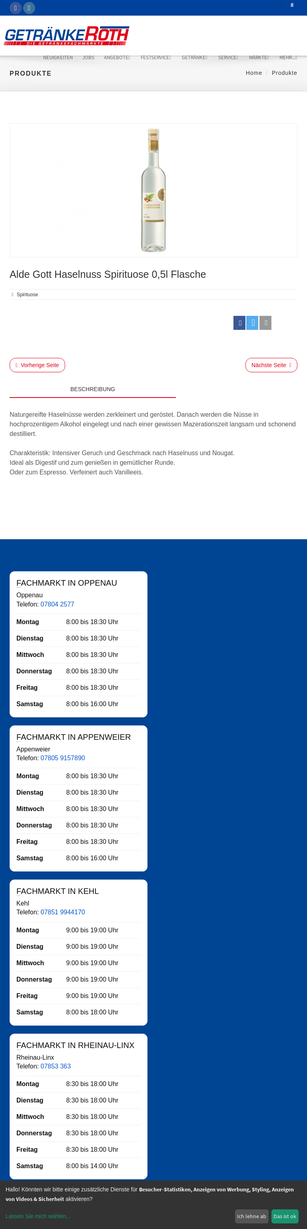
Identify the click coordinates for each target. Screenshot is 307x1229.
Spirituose (27, 294)
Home (254, 73)
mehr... (288, 57)
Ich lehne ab (251, 1216)
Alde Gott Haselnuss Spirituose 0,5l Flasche (108, 274)
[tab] (236, 387)
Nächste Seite (271, 365)
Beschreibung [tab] (92, 389)
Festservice (156, 57)
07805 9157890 (62, 758)
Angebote (117, 57)
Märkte (259, 57)
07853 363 (55, 1066)
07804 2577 (57, 604)
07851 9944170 (62, 912)
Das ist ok (284, 1216)
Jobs (88, 57)
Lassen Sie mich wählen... (38, 1216)
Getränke (194, 57)
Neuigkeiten (58, 57)
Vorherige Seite (37, 365)
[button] (239, 323)
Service (228, 57)
